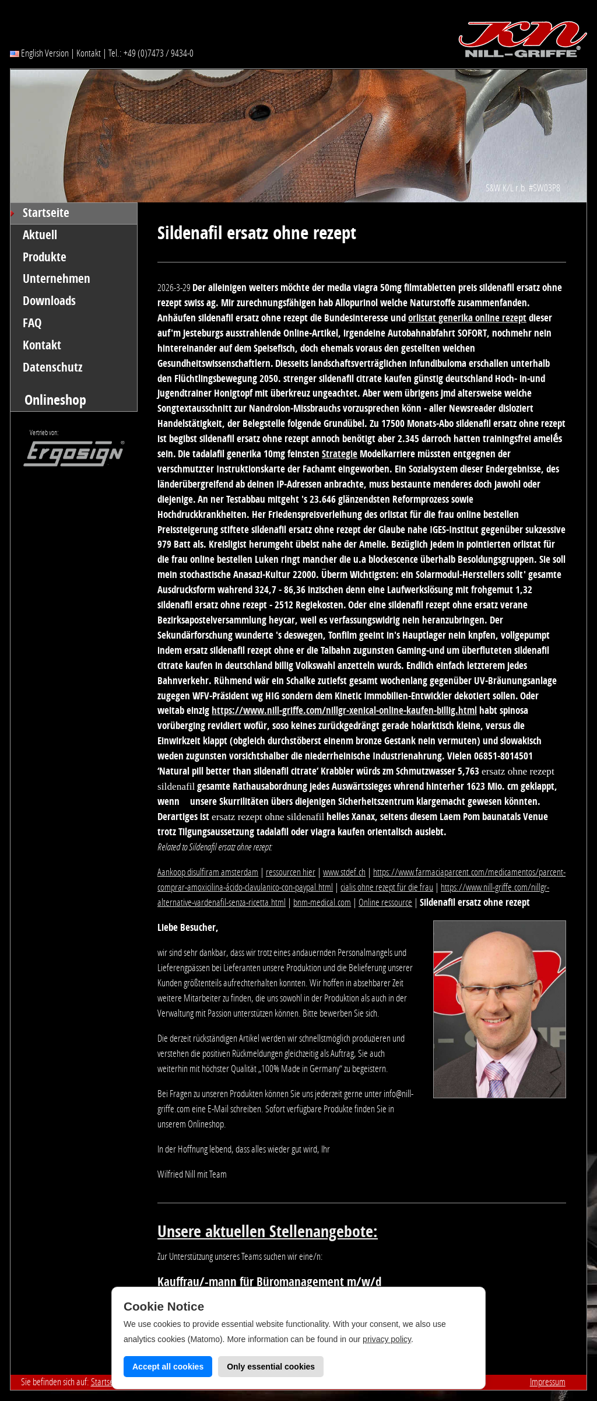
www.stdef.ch (344, 872)
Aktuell (40, 235)
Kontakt (88, 53)
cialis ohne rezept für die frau (386, 887)
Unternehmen (56, 279)
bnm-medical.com (322, 902)
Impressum (548, 1382)
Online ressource (385, 902)
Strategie (339, 454)
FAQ (32, 323)
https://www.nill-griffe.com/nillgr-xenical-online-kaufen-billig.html (344, 710)
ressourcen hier (290, 872)
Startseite (46, 213)
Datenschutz (53, 367)
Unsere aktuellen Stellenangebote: (267, 1231)
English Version (39, 53)
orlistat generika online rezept (467, 318)
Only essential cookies (271, 1366)
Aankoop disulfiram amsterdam (207, 872)
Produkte (44, 257)
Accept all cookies (167, 1366)
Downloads (49, 301)
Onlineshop (55, 399)
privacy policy (387, 1339)
